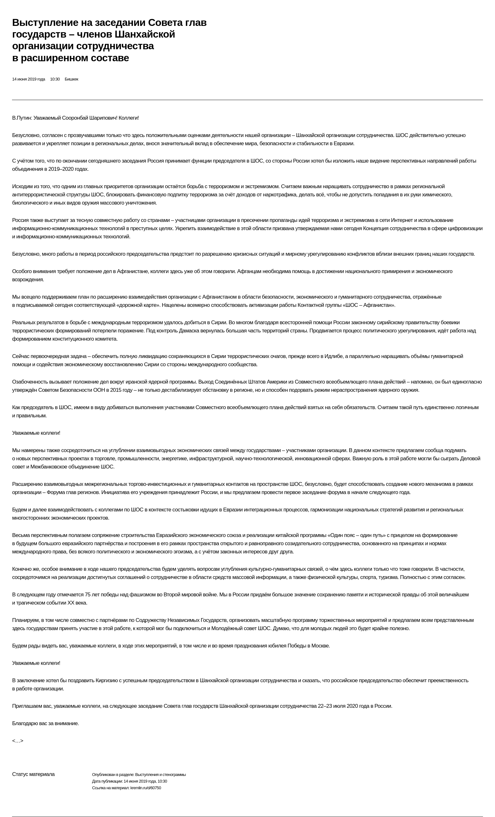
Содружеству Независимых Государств (181, 620)
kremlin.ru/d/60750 (145, 787)
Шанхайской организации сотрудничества (344, 135)
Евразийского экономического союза (198, 535)
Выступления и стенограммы (160, 774)
